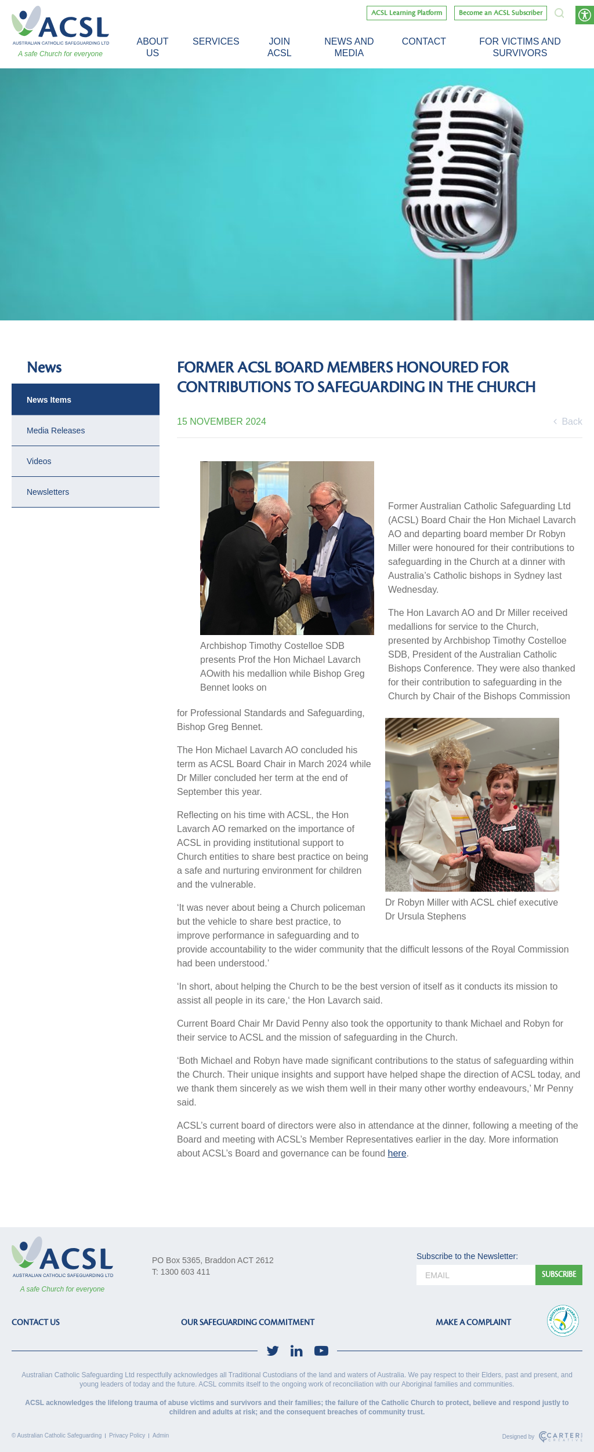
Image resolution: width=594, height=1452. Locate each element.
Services (216, 41)
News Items (49, 399)
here (397, 1153)
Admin (161, 1435)
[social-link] (272, 1351)
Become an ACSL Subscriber (500, 13)
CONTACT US (35, 1322)
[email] (475, 1275)
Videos (39, 461)
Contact (424, 41)
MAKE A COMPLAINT (473, 1322)
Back (567, 421)
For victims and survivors (519, 47)
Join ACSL (279, 47)
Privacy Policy (127, 1435)
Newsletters (48, 492)
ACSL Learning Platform (406, 13)
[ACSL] (60, 25)
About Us (152, 47)
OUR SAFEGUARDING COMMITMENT (247, 1322)
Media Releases (56, 430)
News (44, 368)
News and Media (349, 47)
